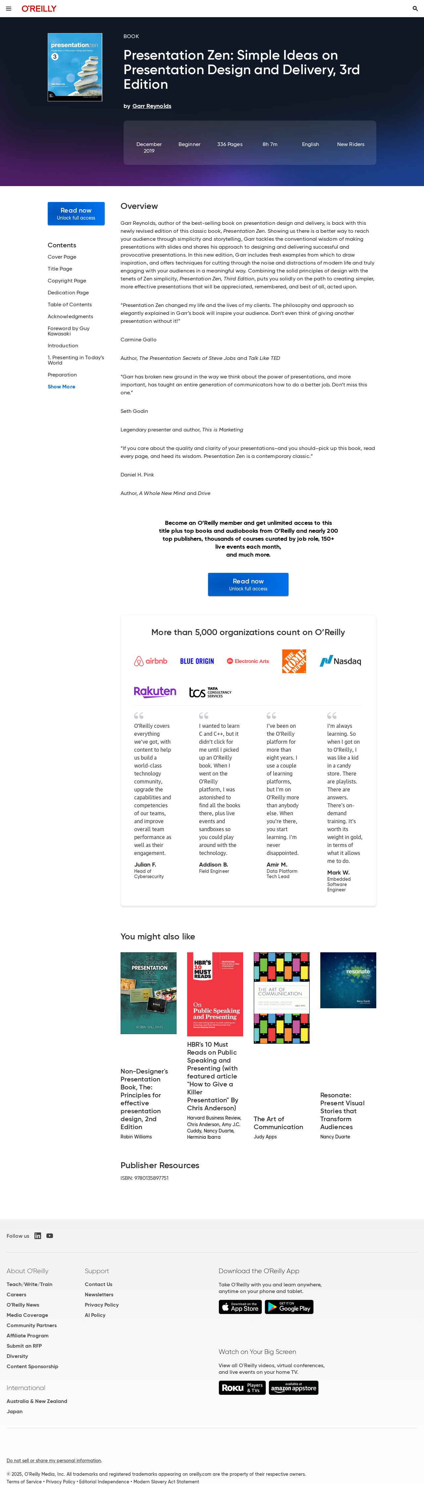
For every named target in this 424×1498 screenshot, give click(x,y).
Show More (61, 386)
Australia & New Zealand (37, 1401)
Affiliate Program (28, 1335)
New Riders (350, 144)
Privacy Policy (102, 1304)
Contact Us (98, 1284)
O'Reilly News (23, 1304)
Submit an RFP (24, 1345)
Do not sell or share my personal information (54, 1461)
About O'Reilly (27, 1271)
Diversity (17, 1356)
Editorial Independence (104, 1482)
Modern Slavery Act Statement (166, 1482)
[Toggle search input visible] (415, 9)
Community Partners (32, 1325)
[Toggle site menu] (9, 9)
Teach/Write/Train (29, 1284)
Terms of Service (24, 1482)
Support (97, 1271)
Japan (15, 1411)
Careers (16, 1294)
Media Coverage (27, 1315)
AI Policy (95, 1315)
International (26, 1388)
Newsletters (99, 1294)
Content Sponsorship (32, 1366)
